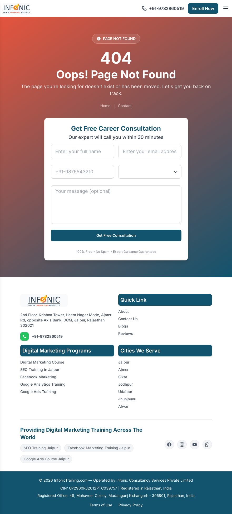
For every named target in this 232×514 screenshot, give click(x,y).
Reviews (125, 333)
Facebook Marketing (38, 377)
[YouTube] (194, 444)
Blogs (123, 326)
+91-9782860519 (47, 336)
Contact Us (128, 318)
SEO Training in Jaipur (39, 369)
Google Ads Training (38, 391)
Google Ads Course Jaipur (46, 459)
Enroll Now (203, 8)
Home (105, 105)
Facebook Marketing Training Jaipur (99, 448)
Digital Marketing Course (42, 362)
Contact (125, 105)
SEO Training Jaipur (41, 448)
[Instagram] (182, 444)
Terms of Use (101, 505)
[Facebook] (169, 444)
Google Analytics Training (43, 384)
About (123, 311)
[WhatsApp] (207, 444)
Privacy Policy (131, 505)
